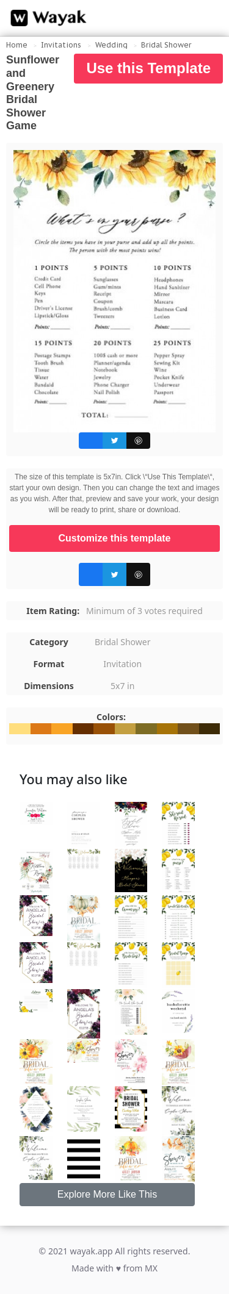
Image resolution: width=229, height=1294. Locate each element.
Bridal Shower (166, 44)
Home (16, 44)
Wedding (111, 44)
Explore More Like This (107, 1194)
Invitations (61, 44)
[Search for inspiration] (208, 18)
